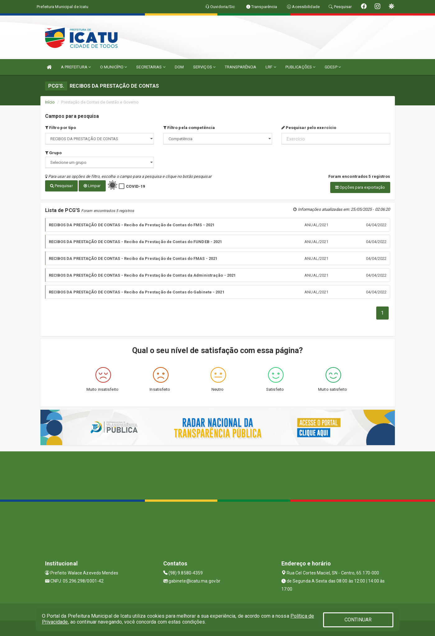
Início (50, 102)
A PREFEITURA (76, 67)
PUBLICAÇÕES (300, 67)
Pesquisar (61, 185)
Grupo (53, 152)
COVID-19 (135, 186)
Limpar (92, 185)
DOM (179, 67)
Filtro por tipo (60, 127)
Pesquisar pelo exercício (308, 127)
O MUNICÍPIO (113, 67)
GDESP (333, 67)
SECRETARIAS (150, 67)
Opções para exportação (360, 187)
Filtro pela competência (189, 127)
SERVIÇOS (204, 67)
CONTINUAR (358, 620)
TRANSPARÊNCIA (240, 67)
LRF (271, 67)
